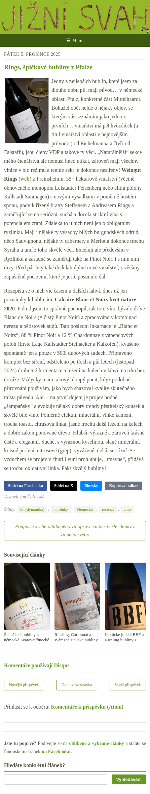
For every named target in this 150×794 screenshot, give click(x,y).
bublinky (60, 509)
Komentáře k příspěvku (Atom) (87, 707)
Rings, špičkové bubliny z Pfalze (48, 67)
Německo (85, 509)
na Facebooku (56, 751)
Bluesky (91, 485)
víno (127, 509)
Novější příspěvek (24, 684)
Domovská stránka (76, 684)
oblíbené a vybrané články (96, 743)
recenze (108, 509)
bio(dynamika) (32, 509)
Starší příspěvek (128, 684)
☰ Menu (75, 40)
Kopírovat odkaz (123, 485)
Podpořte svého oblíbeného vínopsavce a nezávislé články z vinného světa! (75, 530)
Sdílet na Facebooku (25, 485)
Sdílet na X (63, 485)
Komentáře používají (37, 665)
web (25, 179)
